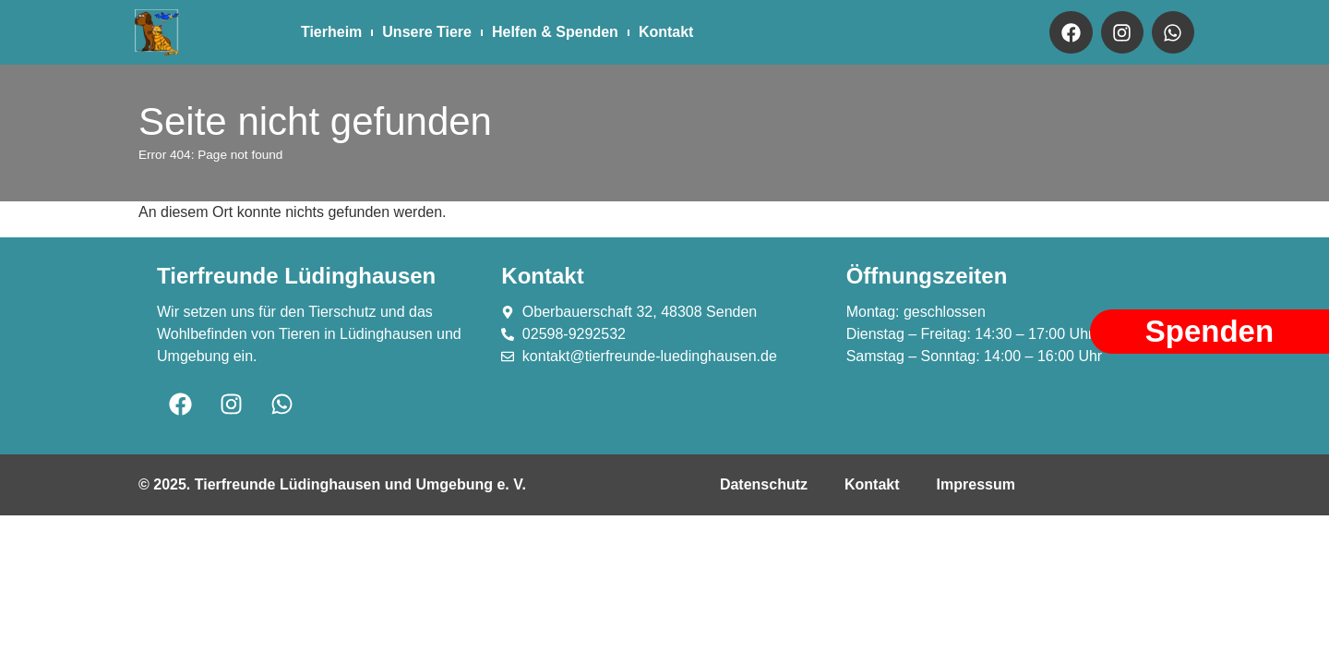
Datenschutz (764, 484)
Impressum (976, 484)
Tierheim (331, 32)
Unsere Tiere (427, 32)
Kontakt (666, 32)
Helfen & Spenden (555, 32)
